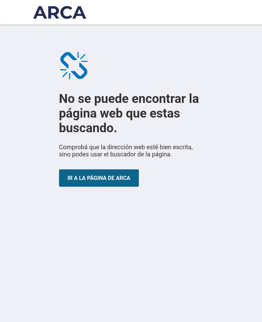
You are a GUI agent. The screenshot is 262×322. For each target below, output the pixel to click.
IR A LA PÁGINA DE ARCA (99, 178)
